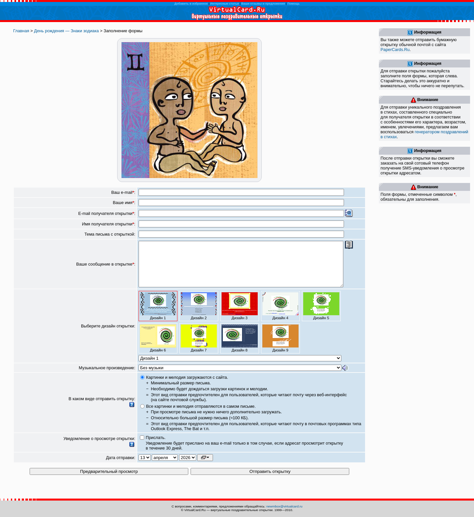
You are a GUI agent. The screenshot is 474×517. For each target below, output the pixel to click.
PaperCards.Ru (395, 49)
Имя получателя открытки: (108, 223)
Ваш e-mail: (123, 192)
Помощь (293, 3)
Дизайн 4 (280, 315)
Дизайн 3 (240, 315)
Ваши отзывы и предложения (263, 3)
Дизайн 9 (280, 347)
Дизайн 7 (199, 347)
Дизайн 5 (321, 315)
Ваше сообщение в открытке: (105, 268)
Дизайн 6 (158, 347)
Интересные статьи (224, 3)
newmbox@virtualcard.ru (284, 506)
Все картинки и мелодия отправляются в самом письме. (201, 415)
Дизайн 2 (199, 315)
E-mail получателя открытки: (106, 213)
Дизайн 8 (240, 347)
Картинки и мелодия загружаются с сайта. (187, 386)
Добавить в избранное (191, 3)
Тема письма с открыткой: (109, 234)
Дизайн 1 (158, 315)
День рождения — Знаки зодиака (66, 30)
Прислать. (156, 446)
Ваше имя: (124, 202)
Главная (21, 30)
